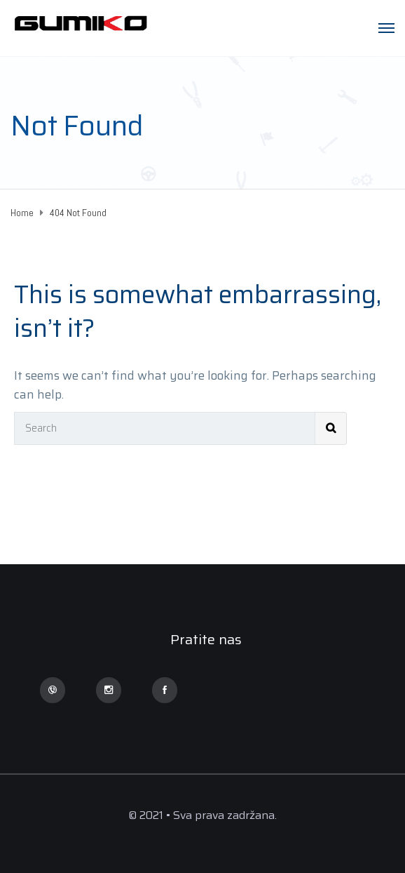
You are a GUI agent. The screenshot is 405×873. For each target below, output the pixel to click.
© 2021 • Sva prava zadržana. (202, 815)
